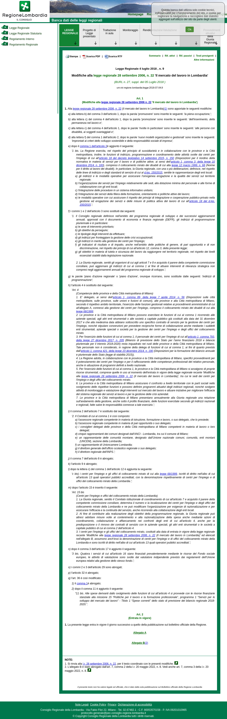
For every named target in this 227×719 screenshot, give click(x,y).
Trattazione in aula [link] (109, 32)
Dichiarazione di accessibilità (135, 704)
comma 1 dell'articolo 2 (93, 146)
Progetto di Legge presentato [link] (89, 33)
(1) (165, 108)
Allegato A (139, 632)
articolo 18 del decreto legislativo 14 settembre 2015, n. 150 (136, 158)
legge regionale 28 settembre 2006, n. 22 (123, 75)
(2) (146, 642)
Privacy (112, 704)
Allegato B (138, 642)
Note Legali (82, 704)
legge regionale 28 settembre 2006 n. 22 (126, 102)
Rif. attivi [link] (170, 55)
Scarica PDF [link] (91, 56)
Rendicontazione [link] (151, 30)
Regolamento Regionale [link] (19, 44)
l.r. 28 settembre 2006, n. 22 (99, 663)
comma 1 (82, 583)
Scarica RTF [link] (113, 56)
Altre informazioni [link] (204, 59)
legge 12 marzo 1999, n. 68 (188, 165)
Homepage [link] (135, 14)
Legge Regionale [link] (15, 28)
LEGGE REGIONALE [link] (70, 32)
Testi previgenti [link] (204, 55)
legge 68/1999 (84, 311)
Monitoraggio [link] (130, 30)
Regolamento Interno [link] (17, 39)
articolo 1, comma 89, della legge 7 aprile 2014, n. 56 (148, 297)
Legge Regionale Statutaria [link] (21, 33)
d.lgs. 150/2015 (153, 172)
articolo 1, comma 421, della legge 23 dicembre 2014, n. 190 (117, 351)
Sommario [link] (155, 55)
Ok (190, 29)
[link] (25, 21)
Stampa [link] (71, 56)
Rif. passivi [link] (185, 55)
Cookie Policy (98, 704)
